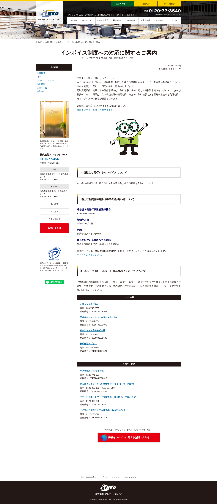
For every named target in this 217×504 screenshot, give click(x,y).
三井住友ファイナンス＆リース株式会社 (99, 317)
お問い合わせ (169, 4)
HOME (74, 20)
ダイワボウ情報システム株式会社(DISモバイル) (103, 410)
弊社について (88, 20)
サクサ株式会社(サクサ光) (93, 371)
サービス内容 (102, 20)
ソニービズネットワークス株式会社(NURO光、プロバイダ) (109, 397)
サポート (160, 20)
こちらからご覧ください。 (90, 255)
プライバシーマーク (46, 80)
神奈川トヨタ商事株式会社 (92, 330)
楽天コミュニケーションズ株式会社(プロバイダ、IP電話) (108, 384)
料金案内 (117, 20)
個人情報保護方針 (89, 477)
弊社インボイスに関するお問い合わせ (128, 437)
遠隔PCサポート (122, 4)
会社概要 (145, 4)
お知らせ (59, 42)
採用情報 (41, 84)
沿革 (39, 77)
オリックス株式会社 (89, 304)
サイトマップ (130, 477)
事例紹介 (131, 20)
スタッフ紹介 (43, 88)
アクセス (54, 211)
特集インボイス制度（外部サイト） (95, 109)
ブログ (174, 20)
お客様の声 (146, 20)
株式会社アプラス (88, 343)
